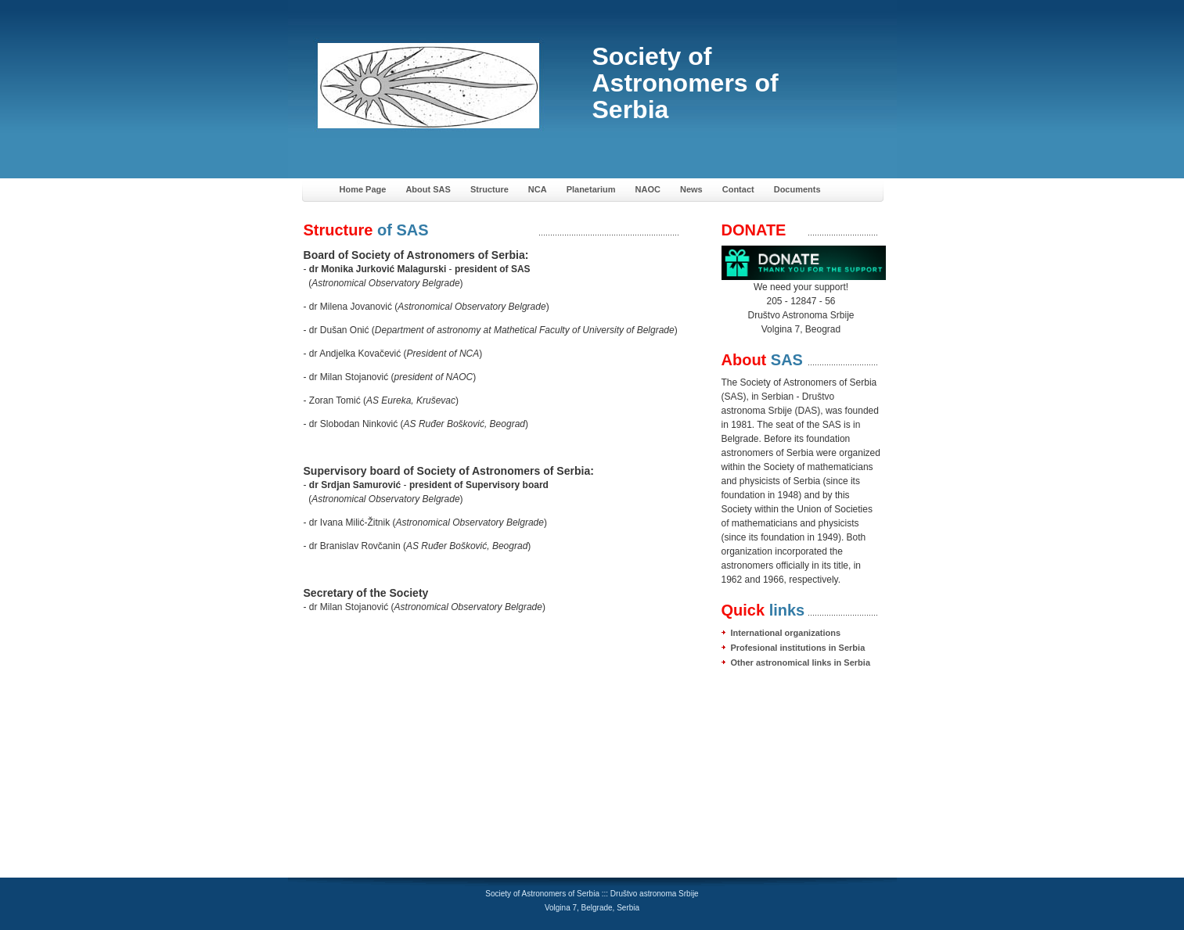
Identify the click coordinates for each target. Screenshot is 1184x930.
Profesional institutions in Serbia (798, 647)
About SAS (427, 189)
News (691, 189)
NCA (537, 189)
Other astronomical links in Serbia (801, 662)
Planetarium (591, 189)
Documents (797, 189)
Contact (738, 189)
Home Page (363, 189)
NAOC (647, 189)
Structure (489, 189)
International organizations (786, 632)
